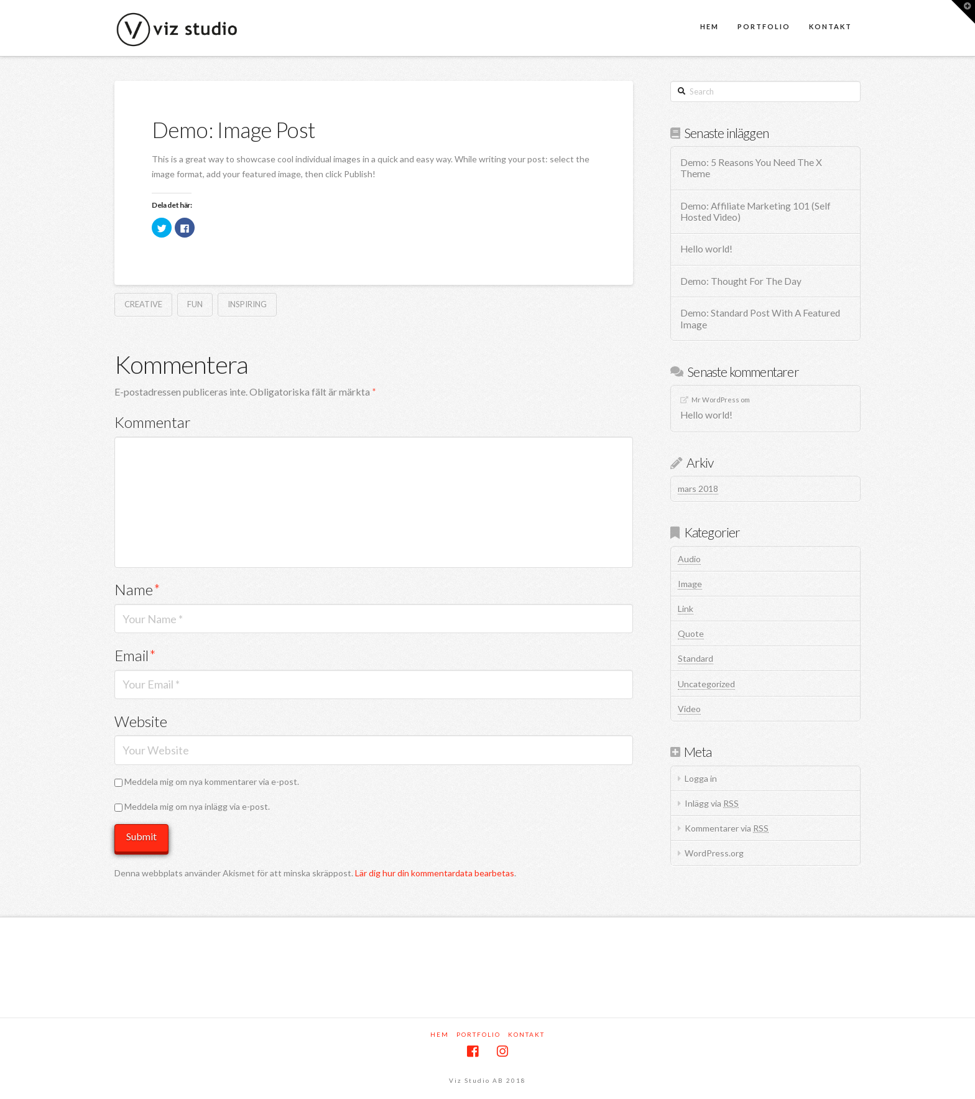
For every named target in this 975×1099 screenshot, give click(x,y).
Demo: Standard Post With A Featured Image (760, 318)
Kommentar (152, 422)
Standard (695, 658)
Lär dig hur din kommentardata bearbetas (434, 873)
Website (140, 721)
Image (690, 583)
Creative (143, 304)
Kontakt (526, 1034)
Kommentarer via (727, 828)
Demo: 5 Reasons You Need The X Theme (751, 168)
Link (685, 608)
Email (135, 655)
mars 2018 (698, 488)
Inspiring (247, 304)
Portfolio (478, 1034)
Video (689, 708)
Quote (691, 633)
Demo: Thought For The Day (741, 281)
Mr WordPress (715, 400)
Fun (195, 304)
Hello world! (706, 248)
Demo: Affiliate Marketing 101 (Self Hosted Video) (755, 211)
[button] (963, 12)
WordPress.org (714, 853)
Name (137, 589)
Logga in (701, 778)
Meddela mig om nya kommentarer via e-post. (211, 781)
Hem (439, 1034)
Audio (689, 559)
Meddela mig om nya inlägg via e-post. (197, 806)
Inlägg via (712, 803)
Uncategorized (706, 684)
